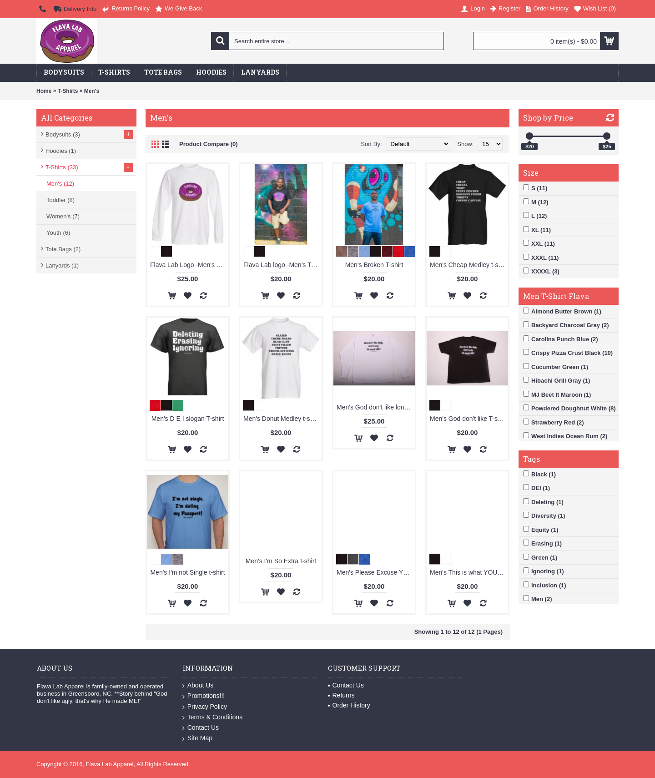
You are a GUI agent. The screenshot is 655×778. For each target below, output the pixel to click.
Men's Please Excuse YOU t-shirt (376, 572)
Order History (349, 705)
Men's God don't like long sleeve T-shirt (376, 407)
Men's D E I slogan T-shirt (187, 418)
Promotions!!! (203, 696)
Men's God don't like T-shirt (468, 418)
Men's (92, 91)
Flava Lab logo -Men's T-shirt (282, 264)
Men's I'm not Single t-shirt (187, 572)
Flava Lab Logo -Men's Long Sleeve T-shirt (189, 264)
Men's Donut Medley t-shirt (281, 418)
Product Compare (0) (208, 144)
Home (43, 91)
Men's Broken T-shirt (374, 264)
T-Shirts (68, 91)
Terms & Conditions (212, 717)
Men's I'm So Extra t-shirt (281, 561)
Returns (341, 695)
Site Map (197, 738)
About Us (198, 685)
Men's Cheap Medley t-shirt (468, 264)
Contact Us (200, 728)
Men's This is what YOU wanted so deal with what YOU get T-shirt (469, 572)
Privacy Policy (204, 707)
